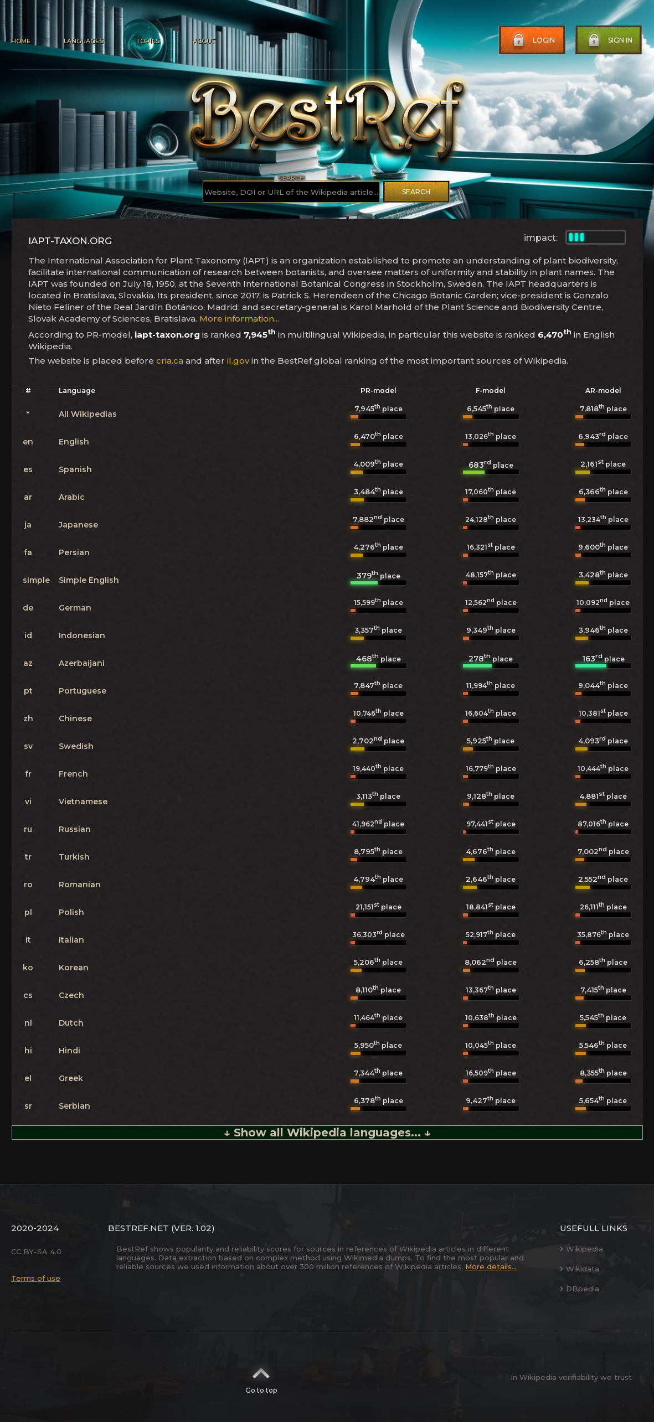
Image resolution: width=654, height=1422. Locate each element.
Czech (71, 995)
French (73, 774)
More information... (239, 318)
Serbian (74, 1106)
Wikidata (579, 1268)
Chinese (75, 718)
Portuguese (82, 691)
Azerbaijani (82, 663)
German (75, 608)
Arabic (72, 497)
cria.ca (169, 360)
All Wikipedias (88, 414)
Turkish (74, 857)
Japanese (78, 525)
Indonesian (82, 635)
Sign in (609, 40)
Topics (147, 41)
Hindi (69, 1051)
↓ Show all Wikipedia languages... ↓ (327, 1132)
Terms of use (35, 1278)
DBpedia (579, 1288)
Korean (74, 968)
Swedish (76, 746)
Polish (71, 912)
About (204, 41)
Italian (71, 940)
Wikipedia (581, 1248)
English (74, 442)
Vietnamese (83, 801)
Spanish (75, 469)
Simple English (89, 580)
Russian (75, 829)
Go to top (261, 1377)
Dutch (71, 1023)
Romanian (80, 885)
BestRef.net (138, 1228)
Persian (74, 552)
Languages (83, 41)
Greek (71, 1078)
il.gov (238, 360)
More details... (491, 1266)
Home (20, 41)
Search (416, 192)
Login (533, 40)
